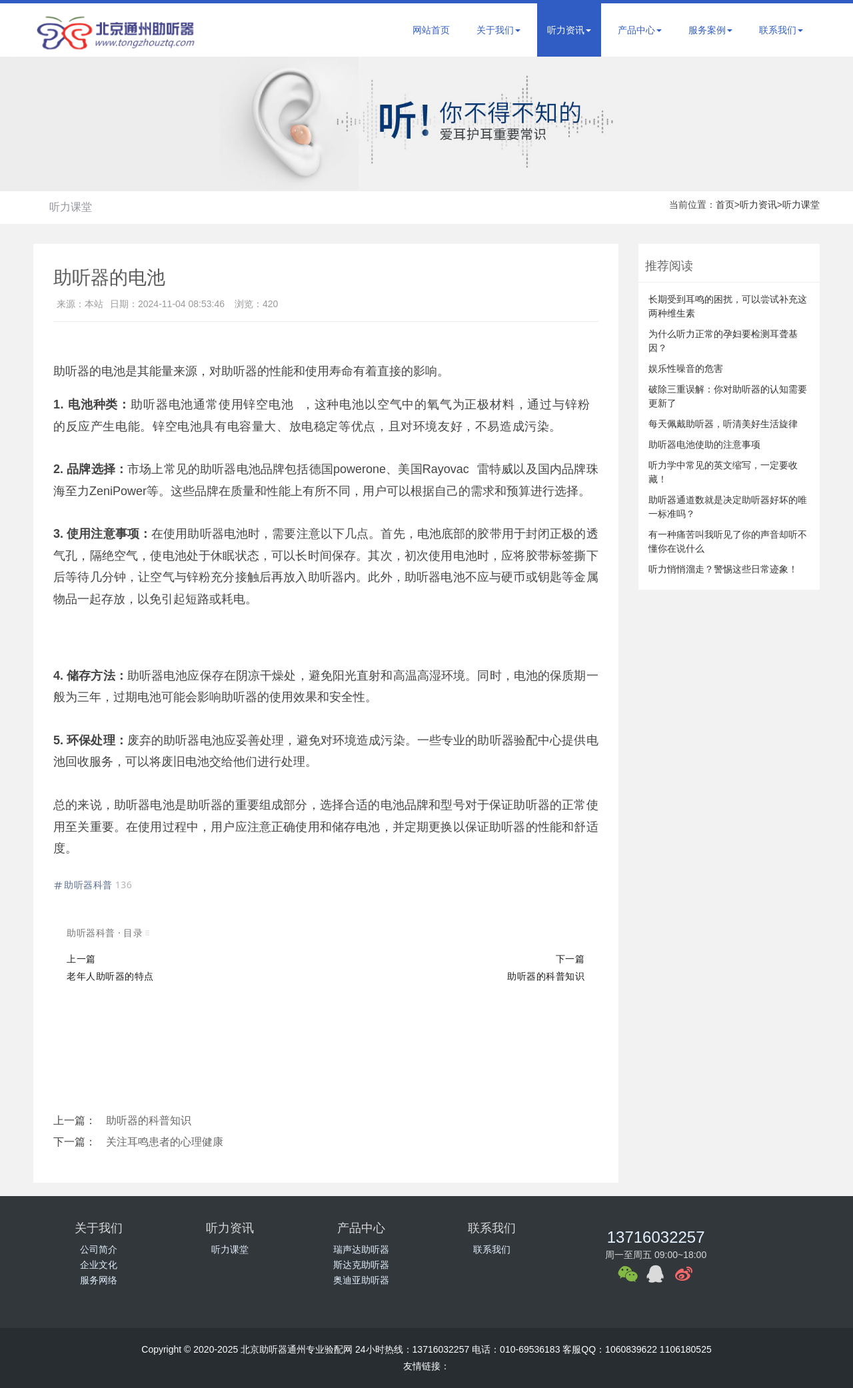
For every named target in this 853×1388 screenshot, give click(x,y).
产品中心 (640, 30)
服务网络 (98, 1280)
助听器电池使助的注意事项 (704, 444)
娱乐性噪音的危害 (685, 368)
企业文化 (98, 1264)
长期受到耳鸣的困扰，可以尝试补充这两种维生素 (727, 306)
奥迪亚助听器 (361, 1280)
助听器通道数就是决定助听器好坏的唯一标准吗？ (727, 506)
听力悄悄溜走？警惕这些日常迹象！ (723, 569)
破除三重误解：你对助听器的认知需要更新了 (727, 396)
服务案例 (710, 30)
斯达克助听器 (361, 1264)
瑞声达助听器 (361, 1249)
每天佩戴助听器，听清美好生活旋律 (723, 423)
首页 (725, 204)
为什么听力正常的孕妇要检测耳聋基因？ (723, 341)
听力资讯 (569, 30)
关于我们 (498, 30)
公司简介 (98, 1249)
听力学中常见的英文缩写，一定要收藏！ (723, 472)
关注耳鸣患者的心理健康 (164, 1141)
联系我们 (781, 30)
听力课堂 (71, 207)
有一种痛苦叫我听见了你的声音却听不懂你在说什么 (727, 541)
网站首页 (431, 30)
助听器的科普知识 (148, 1120)
